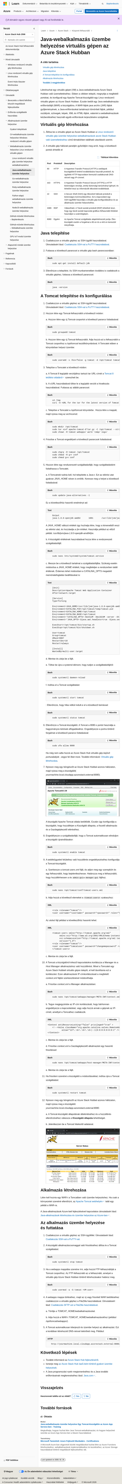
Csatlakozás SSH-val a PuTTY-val (63, 1239)
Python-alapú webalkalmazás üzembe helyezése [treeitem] (22, 199)
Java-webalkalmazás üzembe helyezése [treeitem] (21, 172)
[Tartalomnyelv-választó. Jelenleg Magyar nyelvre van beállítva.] (8, 1471)
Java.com (88, 1375)
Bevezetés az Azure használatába (101, 11)
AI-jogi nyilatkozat (10, 1478)
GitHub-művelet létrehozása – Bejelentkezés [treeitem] (22, 218)
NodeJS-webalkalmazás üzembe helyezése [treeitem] (22, 209)
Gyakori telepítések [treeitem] (18, 129)
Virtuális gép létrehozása (53, 67)
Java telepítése (49, 71)
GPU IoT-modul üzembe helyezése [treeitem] (20, 238)
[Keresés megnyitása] (102, 3)
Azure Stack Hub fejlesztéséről (83, 1360)
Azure (52, 31)
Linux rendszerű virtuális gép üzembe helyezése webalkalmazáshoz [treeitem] (22, 161)
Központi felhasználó (81, 31)
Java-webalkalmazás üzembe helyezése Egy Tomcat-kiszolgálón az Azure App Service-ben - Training (77, 1425)
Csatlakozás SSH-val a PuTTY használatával (86, 244)
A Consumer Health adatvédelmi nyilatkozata (21, 1482)
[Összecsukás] (34, 28)
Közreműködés (53, 1478)
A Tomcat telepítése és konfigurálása (59, 75)
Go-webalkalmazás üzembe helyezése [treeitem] (20, 180)
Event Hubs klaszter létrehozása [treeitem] (16, 83)
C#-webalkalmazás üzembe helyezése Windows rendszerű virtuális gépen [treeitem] (22, 137)
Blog (40, 1478)
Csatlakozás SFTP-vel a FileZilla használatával (74, 1305)
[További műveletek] (117, 31)
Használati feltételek (55, 1482)
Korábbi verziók (27, 1478)
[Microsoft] (5, 4)
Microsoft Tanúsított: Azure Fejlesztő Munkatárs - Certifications (70, 1441)
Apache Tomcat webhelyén (89, 1201)
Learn (43, 31)
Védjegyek (71, 1482)
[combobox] (19, 34)
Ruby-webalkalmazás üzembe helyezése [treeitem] (21, 189)
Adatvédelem (69, 1478)
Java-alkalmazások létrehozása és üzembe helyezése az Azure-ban (74, 1215)
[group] (83, 360)
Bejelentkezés (113, 4)
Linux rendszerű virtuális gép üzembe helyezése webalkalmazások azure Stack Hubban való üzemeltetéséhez (81, 136)
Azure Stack (63, 31)
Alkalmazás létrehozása (53, 78)
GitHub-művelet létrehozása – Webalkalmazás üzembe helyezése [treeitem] (22, 228)
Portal (79, 11)
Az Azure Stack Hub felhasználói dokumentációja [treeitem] (20, 48)
